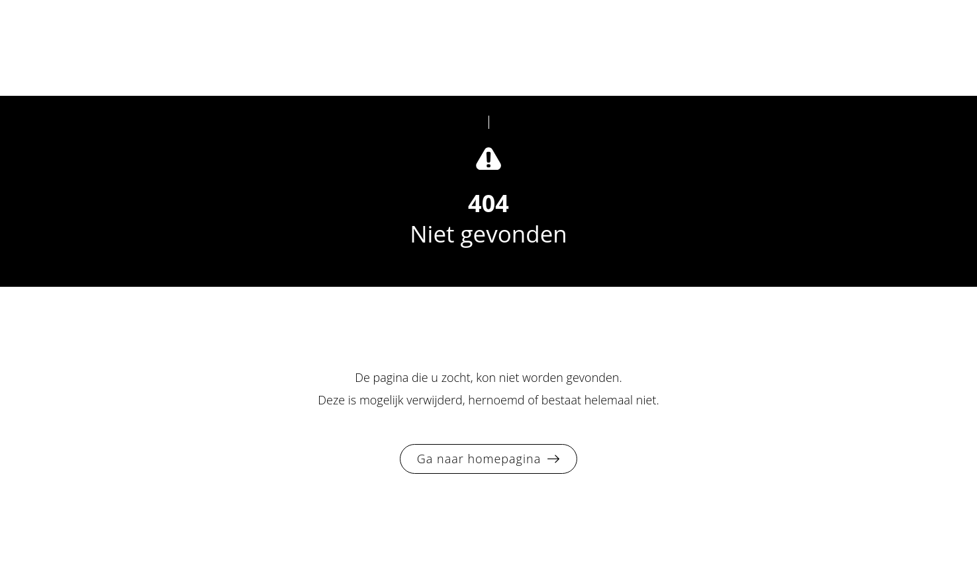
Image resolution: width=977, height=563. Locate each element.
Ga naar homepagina (479, 459)
